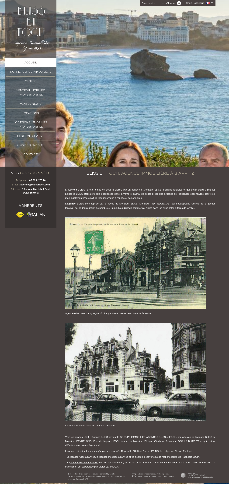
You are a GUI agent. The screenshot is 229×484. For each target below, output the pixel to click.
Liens (107, 477)
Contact (31, 154)
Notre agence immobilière (30, 71)
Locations (30, 113)
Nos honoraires (98, 477)
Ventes (30, 81)
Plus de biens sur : (31, 145)
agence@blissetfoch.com (35, 185)
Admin (113, 477)
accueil (30, 62)
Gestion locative (30, 136)
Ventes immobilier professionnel (31, 92)
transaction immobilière (84, 463)
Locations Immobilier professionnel (30, 124)
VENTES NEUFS (30, 103)
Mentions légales (84, 477)
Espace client (149, 3)
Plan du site (72, 477)
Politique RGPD (82, 479)
